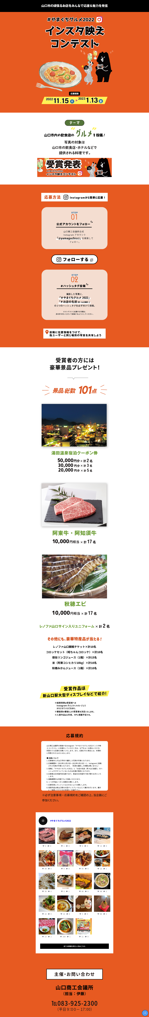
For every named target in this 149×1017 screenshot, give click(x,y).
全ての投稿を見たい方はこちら (74, 946)
